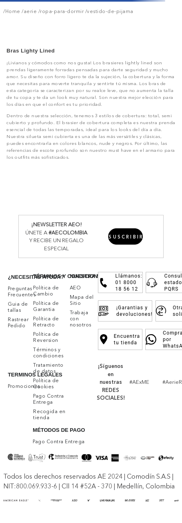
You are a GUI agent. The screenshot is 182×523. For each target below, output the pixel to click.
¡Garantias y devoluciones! (125, 311)
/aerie (28, 11)
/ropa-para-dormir (60, 11)
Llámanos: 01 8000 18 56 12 (120, 282)
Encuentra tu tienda (120, 339)
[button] (125, 236)
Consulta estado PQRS (165, 282)
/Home (11, 11)
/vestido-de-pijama (108, 11)
